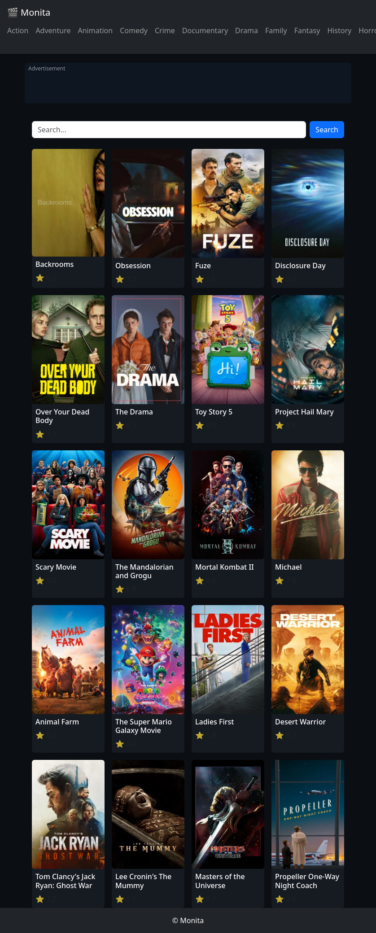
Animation (95, 30)
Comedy (134, 30)
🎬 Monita (28, 12)
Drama (246, 30)
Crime (165, 30)
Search (326, 130)
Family (276, 30)
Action (17, 30)
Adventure (52, 30)
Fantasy (307, 30)
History (339, 30)
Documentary (205, 30)
